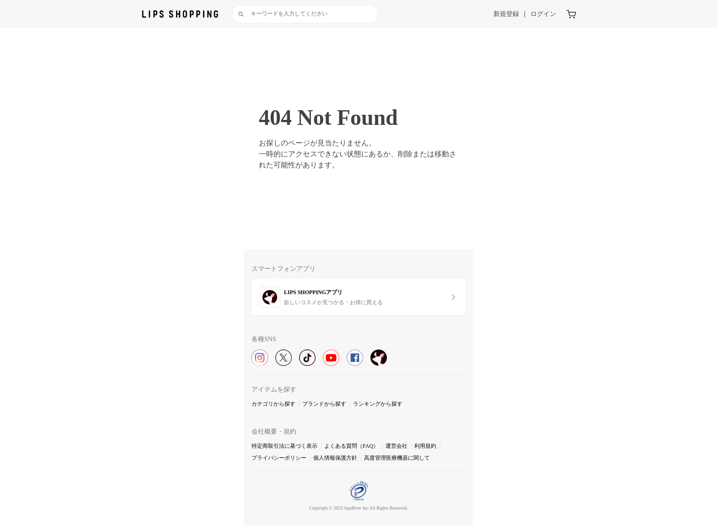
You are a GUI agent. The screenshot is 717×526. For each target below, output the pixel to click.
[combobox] (305, 14)
